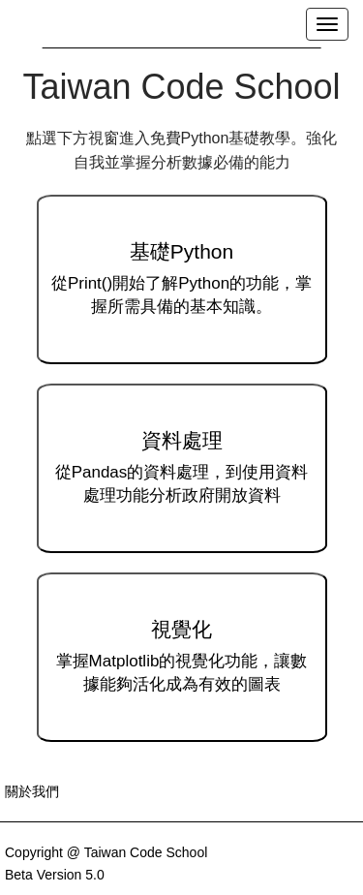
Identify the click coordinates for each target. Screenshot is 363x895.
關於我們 (32, 791)
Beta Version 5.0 (55, 874)
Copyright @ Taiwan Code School (106, 852)
